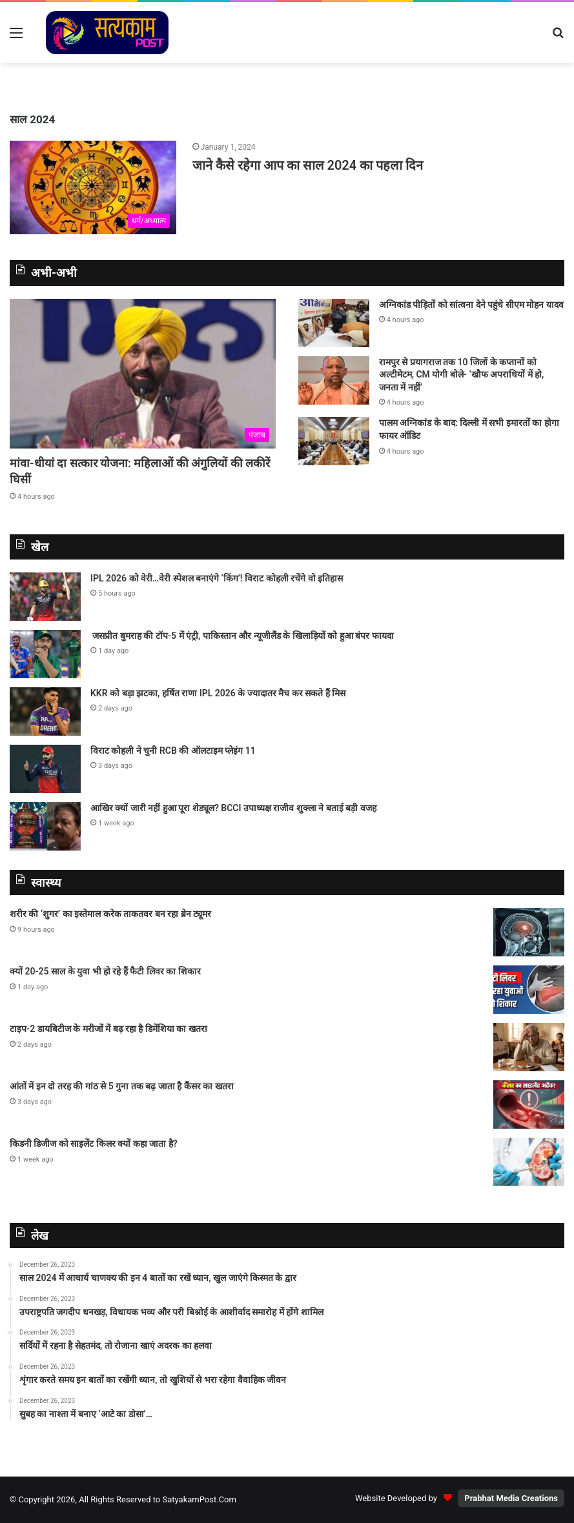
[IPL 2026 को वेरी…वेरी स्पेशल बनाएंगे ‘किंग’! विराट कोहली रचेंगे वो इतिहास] (45, 596)
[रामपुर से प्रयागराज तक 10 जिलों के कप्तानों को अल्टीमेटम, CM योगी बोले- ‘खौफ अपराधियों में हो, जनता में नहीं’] (333, 380)
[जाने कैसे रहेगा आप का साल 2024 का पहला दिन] (93, 187)
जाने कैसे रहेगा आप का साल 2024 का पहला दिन (307, 165)
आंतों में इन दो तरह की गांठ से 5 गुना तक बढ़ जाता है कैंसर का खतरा (122, 1086)
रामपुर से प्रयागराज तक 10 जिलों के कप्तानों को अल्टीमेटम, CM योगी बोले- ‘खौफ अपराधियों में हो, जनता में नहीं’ (461, 374)
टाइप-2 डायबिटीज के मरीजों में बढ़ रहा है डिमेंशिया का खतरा (108, 1029)
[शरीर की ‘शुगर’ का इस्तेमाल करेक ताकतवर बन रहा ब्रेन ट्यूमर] (528, 932)
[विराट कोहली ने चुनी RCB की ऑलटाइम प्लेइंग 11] (45, 769)
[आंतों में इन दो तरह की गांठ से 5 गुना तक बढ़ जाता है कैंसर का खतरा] (528, 1104)
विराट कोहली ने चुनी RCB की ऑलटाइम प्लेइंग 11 (173, 750)
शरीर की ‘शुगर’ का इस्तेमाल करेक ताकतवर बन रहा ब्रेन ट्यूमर (110, 914)
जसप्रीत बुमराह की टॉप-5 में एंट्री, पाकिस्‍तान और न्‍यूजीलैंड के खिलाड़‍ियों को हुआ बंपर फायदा (242, 635)
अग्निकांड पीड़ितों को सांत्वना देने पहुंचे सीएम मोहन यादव (471, 304)
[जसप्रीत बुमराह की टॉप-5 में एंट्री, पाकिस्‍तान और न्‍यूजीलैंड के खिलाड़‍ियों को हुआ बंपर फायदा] (45, 654)
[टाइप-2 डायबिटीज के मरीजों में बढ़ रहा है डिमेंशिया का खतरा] (528, 1047)
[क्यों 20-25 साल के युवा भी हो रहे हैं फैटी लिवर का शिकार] (528, 989)
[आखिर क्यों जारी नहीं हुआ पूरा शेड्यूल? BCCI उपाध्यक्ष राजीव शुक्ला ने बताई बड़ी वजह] (45, 826)
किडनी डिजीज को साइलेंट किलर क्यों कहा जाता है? (94, 1143)
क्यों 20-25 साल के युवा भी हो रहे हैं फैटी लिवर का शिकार (105, 971)
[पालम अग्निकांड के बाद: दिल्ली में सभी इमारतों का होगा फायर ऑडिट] (333, 441)
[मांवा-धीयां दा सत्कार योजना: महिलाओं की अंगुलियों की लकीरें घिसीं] (143, 374)
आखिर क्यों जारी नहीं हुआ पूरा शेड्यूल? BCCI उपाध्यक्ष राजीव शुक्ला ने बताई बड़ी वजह (233, 808)
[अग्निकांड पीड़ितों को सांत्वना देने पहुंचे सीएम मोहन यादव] (333, 323)
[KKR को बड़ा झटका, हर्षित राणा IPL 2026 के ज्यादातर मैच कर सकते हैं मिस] (45, 711)
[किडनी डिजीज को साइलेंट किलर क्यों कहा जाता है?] (528, 1162)
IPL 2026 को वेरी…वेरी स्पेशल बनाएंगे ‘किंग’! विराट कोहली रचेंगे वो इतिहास (216, 578)
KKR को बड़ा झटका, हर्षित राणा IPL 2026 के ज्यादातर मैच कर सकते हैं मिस (217, 693)
